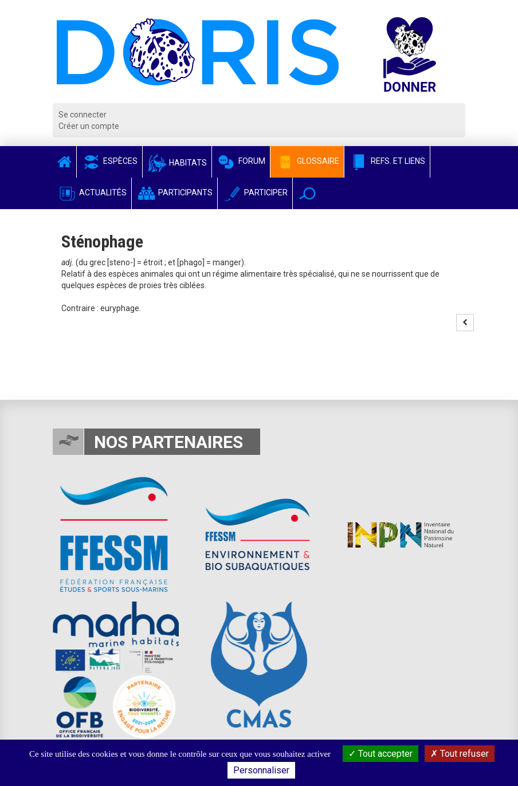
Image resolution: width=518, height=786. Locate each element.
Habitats (177, 162)
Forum (241, 161)
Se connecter (82, 114)
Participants (174, 192)
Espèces (109, 161)
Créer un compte (88, 126)
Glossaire (307, 161)
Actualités (92, 192)
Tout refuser (459, 753)
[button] (307, 193)
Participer (255, 192)
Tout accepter (380, 753)
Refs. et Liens (387, 161)
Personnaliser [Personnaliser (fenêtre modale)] (261, 770)
